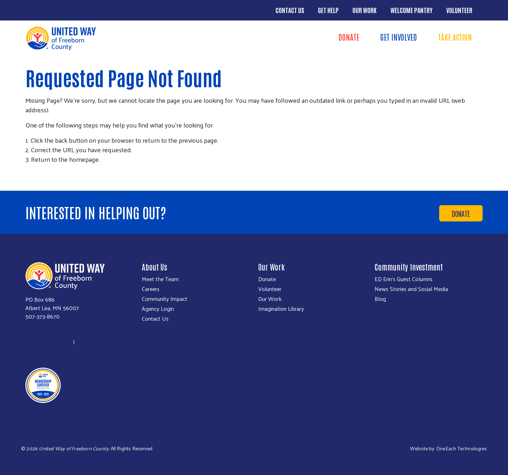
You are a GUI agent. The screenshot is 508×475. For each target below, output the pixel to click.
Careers (150, 289)
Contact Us (290, 10)
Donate (348, 37)
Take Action (455, 37)
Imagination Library (281, 309)
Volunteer (459, 10)
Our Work (364, 10)
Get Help (328, 10)
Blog (380, 299)
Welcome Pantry (412, 10)
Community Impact (164, 299)
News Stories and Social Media (411, 289)
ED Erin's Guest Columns (404, 279)
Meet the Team (160, 279)
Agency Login (158, 309)
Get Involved (398, 37)
